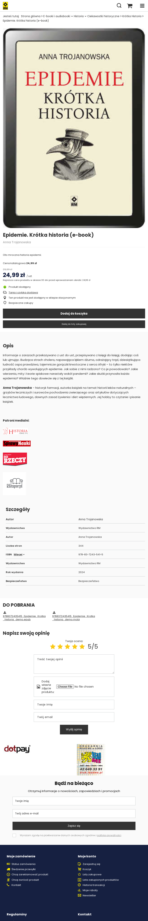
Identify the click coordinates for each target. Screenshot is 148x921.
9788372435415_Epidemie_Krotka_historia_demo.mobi (73, 617)
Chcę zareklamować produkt (30, 874)
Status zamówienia (23, 864)
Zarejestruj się (91, 864)
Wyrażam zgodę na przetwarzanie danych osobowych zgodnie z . (71, 835)
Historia (79, 16)
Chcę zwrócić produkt (25, 879)
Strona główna (30, 16)
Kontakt (16, 885)
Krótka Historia (131, 16)
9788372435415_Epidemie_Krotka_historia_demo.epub (24, 617)
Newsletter (89, 895)
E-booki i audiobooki (56, 16)
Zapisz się (74, 826)
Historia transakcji (94, 885)
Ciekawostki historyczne (103, 16)
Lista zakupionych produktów (101, 879)
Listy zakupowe (92, 874)
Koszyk (87, 869)
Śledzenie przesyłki (24, 869)
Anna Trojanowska (17, 242)
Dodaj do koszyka (74, 313)
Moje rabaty (90, 890)
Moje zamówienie (21, 856)
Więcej (18, 554)
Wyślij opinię (74, 729)
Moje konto (87, 856)
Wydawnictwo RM (89, 528)
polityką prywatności (109, 835)
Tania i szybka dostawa (23, 292)
